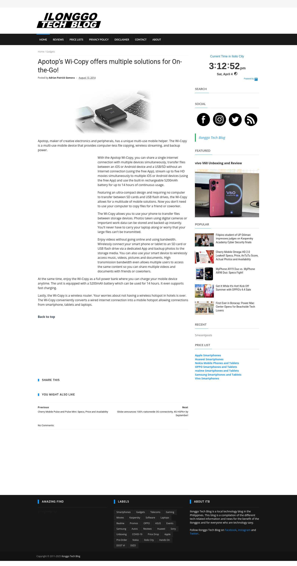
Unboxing (121, 539)
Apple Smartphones (208, 355)
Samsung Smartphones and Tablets (218, 375)
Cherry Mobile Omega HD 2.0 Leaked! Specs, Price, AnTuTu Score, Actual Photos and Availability (237, 256)
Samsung (121, 534)
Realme (120, 528)
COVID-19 (137, 539)
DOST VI (120, 550)
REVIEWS (59, 39)
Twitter (194, 538)
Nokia (136, 545)
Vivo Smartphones (207, 378)
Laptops (165, 522)
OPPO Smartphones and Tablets (216, 367)
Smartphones (123, 517)
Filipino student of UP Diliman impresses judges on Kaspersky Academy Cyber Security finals (234, 239)
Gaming (170, 517)
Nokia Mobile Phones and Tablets (217, 363)
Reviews (147, 534)
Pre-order (121, 545)
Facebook (231, 535)
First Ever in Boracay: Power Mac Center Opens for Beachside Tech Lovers (235, 307)
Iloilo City (149, 545)
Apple (167, 539)
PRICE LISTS (77, 39)
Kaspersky (134, 522)
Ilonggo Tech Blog (212, 137)
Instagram (244, 535)
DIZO (133, 550)
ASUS (158, 528)
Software (150, 522)
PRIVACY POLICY (100, 39)
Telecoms (155, 517)
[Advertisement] (66, 212)
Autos (135, 534)
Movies (120, 522)
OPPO (147, 528)
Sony (173, 534)
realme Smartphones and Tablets (217, 371)
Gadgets (140, 517)
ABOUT (158, 39)
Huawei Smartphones (209, 359)
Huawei (161, 534)
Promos (134, 528)
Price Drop (153, 539)
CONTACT (142, 39)
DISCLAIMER (123, 39)
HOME (44, 39)
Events (169, 528)
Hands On (164, 545)
